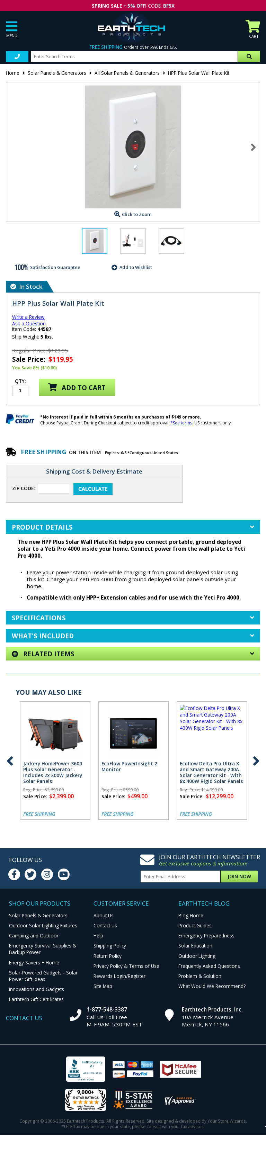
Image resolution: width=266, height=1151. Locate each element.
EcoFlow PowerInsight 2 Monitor (129, 766)
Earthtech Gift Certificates (36, 999)
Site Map (103, 986)
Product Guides (195, 925)
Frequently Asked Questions (209, 966)
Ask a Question (29, 323)
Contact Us (105, 925)
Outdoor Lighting (196, 956)
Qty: (20, 381)
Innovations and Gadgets (36, 989)
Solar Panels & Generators (57, 73)
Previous (10, 761)
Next (253, 147)
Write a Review (28, 317)
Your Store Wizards (226, 1121)
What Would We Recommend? (212, 986)
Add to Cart (77, 387)
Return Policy (108, 956)
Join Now (239, 876)
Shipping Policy (110, 945)
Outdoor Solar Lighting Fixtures (43, 925)
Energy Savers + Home (34, 962)
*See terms (181, 423)
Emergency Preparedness (206, 935)
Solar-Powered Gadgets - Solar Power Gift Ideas (43, 975)
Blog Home (190, 915)
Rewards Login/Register (119, 976)
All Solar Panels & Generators (127, 73)
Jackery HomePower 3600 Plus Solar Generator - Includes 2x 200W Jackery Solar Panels (52, 772)
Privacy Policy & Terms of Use (126, 966)
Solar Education (195, 945)
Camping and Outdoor (34, 935)
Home (12, 73)
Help (98, 935)
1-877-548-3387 (107, 1009)
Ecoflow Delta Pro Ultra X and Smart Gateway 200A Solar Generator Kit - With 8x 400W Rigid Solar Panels (211, 772)
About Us (104, 915)
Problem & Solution (199, 976)
